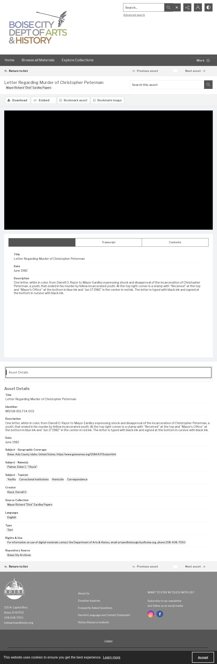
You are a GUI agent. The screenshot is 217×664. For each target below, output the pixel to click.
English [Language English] (11, 517)
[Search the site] (144, 7)
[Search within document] (208, 84)
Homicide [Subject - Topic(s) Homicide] (58, 479)
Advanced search (134, 15)
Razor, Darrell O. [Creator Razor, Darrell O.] (17, 492)
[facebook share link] (159, 614)
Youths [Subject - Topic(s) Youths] (11, 479)
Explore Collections (77, 60)
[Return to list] (32, 71)
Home (9, 60)
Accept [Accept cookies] (203, 657)
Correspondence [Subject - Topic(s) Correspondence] (77, 479)
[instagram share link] (150, 614)
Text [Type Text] (10, 529)
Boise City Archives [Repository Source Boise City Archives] (19, 555)
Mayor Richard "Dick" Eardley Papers (28, 87)
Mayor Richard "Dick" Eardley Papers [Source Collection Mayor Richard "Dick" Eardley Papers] (29, 504)
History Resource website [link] (93, 622)
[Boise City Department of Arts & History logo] (38, 27)
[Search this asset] (167, 84)
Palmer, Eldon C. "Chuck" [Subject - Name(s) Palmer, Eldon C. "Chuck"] (22, 466)
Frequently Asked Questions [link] (95, 607)
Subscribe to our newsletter (164, 600)
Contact (108, 640)
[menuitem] (110, 593)
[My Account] (198, 7)
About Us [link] (83, 593)
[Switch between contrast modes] (208, 7)
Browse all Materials (38, 60)
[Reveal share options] (187, 7)
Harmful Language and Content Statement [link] (104, 615)
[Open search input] (177, 7)
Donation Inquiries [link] (89, 600)
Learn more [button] (111, 657)
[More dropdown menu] (203, 60)
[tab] (42, 242)
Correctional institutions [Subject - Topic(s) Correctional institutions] (34, 479)
